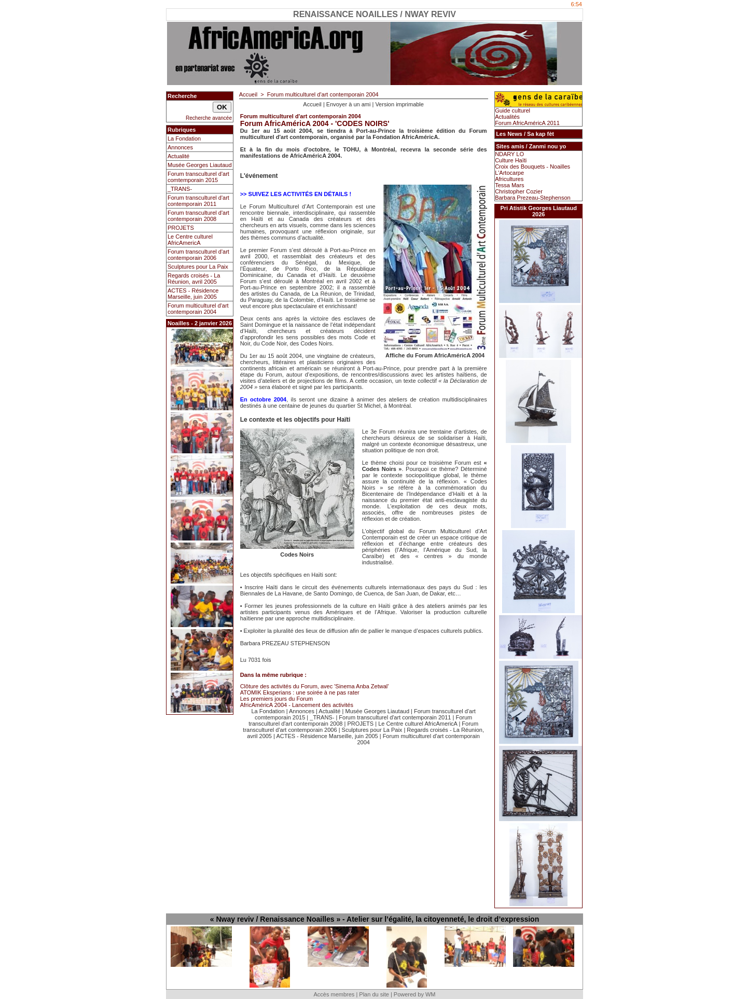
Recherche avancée (209, 118)
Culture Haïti (511, 160)
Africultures (509, 179)
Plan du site (374, 994)
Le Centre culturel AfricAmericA (190, 239)
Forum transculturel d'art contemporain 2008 (198, 216)
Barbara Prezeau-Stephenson (533, 198)
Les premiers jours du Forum (276, 699)
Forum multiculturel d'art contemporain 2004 (198, 308)
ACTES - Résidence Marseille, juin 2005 (193, 293)
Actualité (178, 156)
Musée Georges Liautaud (200, 165)
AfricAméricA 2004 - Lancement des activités (296, 705)
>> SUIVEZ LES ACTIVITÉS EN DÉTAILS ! (296, 194)
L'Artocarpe (509, 173)
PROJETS (181, 228)
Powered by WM (415, 994)
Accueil (248, 94)
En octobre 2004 (263, 399)
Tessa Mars (509, 185)
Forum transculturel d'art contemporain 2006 (198, 254)
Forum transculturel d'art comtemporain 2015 (198, 177)
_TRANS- (180, 189)
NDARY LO (509, 154)
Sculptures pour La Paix (198, 266)
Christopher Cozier (519, 191)
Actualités (507, 117)
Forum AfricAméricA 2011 (527, 123)
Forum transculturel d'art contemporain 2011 (198, 201)
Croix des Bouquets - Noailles (532, 166)
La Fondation (184, 138)
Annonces (180, 147)
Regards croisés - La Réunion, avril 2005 (194, 278)
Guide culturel (512, 110)
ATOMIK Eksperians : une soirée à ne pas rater (299, 692)
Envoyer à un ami (348, 104)
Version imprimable (399, 104)
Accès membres (333, 994)
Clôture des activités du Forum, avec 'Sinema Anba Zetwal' (314, 686)
